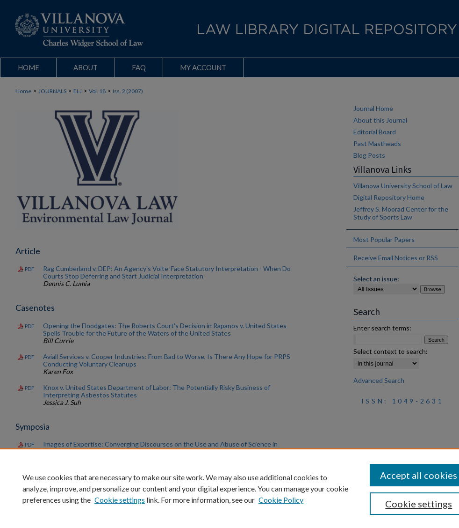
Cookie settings (119, 499)
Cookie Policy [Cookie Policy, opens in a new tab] (280, 499)
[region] (229, 488)
